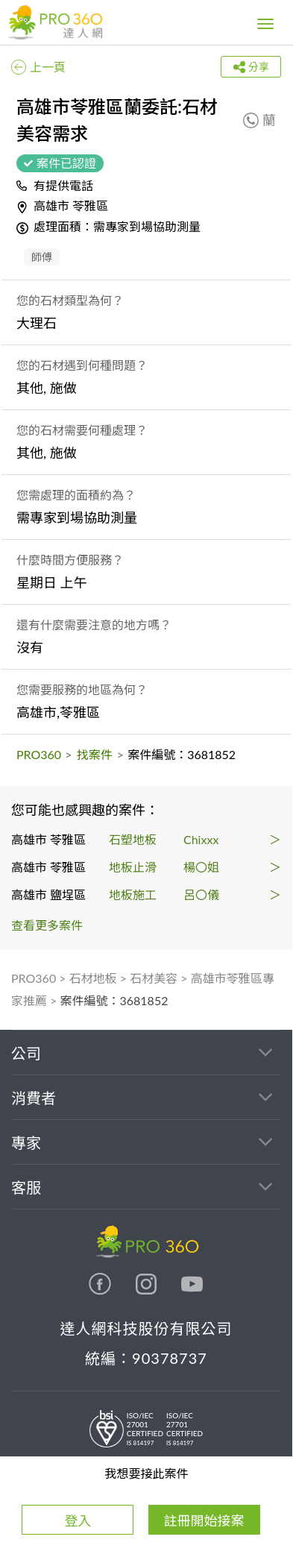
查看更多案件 (47, 925)
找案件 (95, 754)
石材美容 (153, 978)
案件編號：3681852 (114, 1000)
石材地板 (93, 978)
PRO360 (38, 754)
